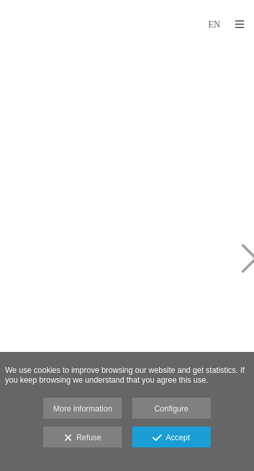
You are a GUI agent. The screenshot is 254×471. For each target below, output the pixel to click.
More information (82, 408)
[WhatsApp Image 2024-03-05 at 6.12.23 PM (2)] (70, 119)
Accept (171, 438)
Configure (171, 408)
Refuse (82, 438)
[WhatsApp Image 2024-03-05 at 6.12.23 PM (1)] (70, 260)
